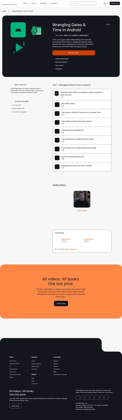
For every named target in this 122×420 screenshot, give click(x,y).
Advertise (34, 369)
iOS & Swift (12, 361)
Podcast (56, 363)
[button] (25, 3)
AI (10, 366)
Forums (56, 366)
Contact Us (35, 383)
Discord (56, 361)
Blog (55, 372)
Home (4, 11)
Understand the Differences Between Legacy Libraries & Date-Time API (81, 93)
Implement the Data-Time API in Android (77, 166)
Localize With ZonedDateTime (73, 130)
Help (33, 378)
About (33, 361)
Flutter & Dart (13, 369)
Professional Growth (15, 374)
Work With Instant (68, 104)
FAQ (33, 381)
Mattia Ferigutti (82, 46)
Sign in (106, 3)
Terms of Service (36, 363)
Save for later (57, 65)
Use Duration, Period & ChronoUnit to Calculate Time (81, 112)
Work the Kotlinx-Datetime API (73, 157)
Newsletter (56, 369)
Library (11, 377)
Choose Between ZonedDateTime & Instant (78, 139)
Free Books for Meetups (60, 374)
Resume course (73, 53)
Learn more (61, 303)
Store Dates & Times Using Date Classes (77, 121)
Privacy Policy (35, 366)
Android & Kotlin (14, 363)
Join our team (73, 249)
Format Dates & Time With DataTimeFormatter (79, 148)
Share (106, 24)
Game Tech (12, 372)
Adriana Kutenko (88, 239)
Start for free (115, 3)
